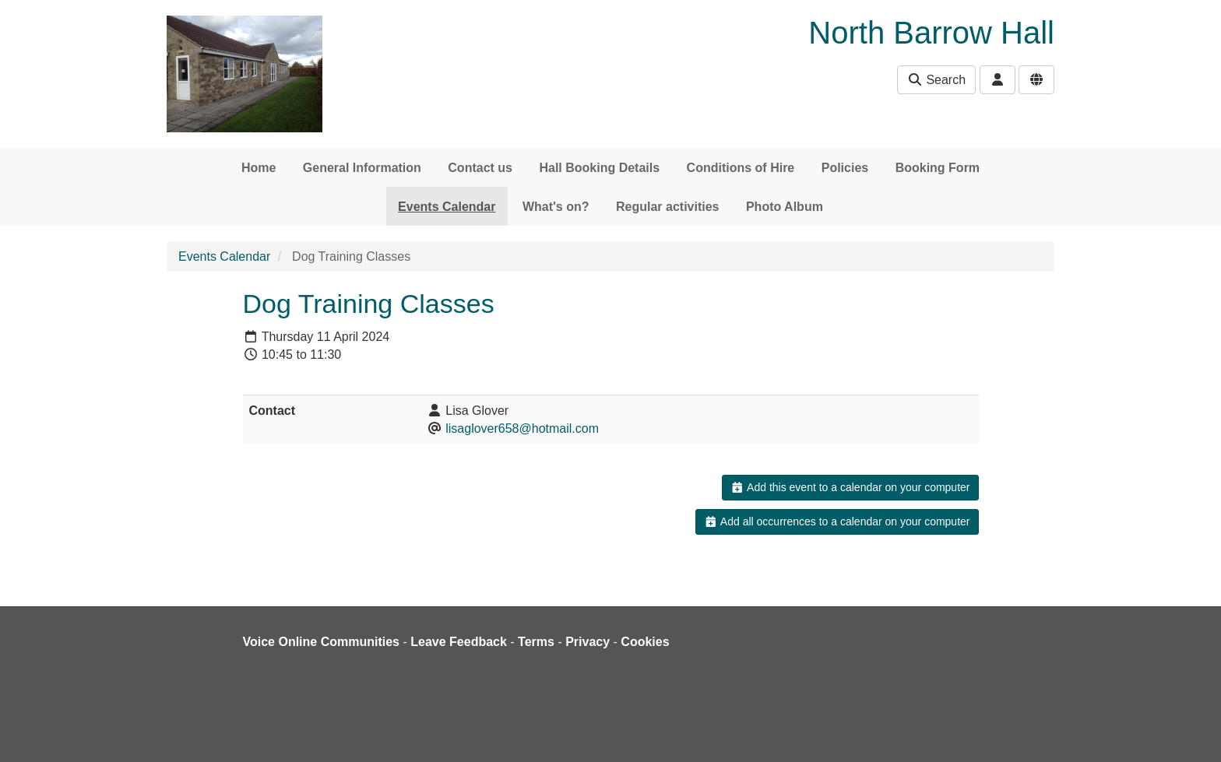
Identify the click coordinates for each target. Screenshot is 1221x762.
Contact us (480, 167)
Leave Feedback (458, 641)
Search (936, 79)
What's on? (556, 206)
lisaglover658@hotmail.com (522, 428)
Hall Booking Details (599, 167)
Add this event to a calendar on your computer (849, 487)
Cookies (645, 641)
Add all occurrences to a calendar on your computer (836, 521)
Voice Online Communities (321, 641)
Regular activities (668, 206)
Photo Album (784, 206)
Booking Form (938, 167)
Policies (845, 167)
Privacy (587, 641)
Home (258, 167)
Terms (536, 641)
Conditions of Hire (741, 167)
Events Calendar (446, 206)
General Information (362, 167)
